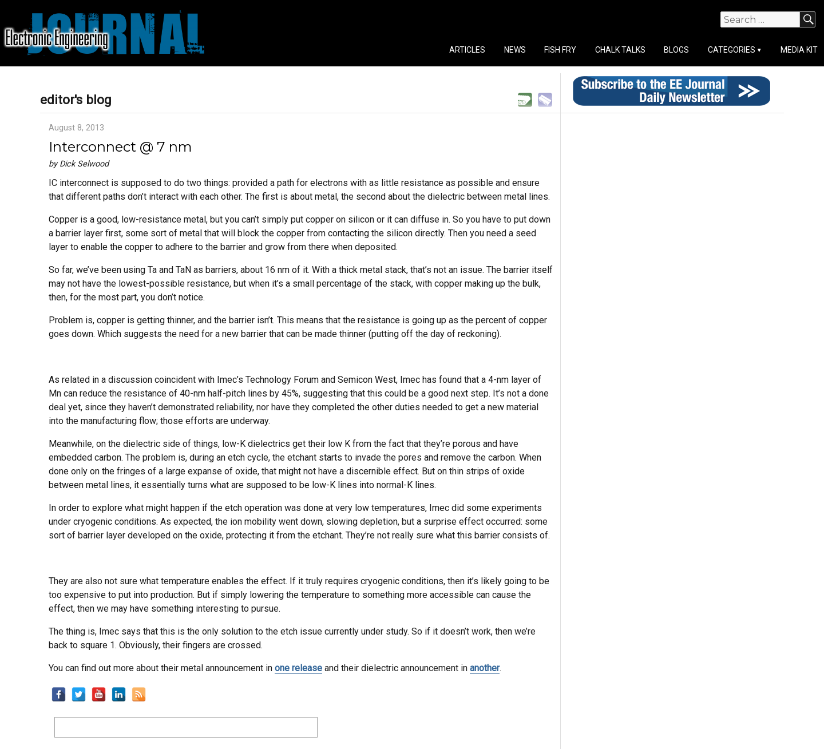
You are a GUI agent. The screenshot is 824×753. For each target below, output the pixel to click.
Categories (731, 49)
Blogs (676, 49)
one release (298, 668)
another (485, 668)
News (515, 49)
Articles (467, 49)
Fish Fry (560, 49)
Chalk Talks (620, 49)
